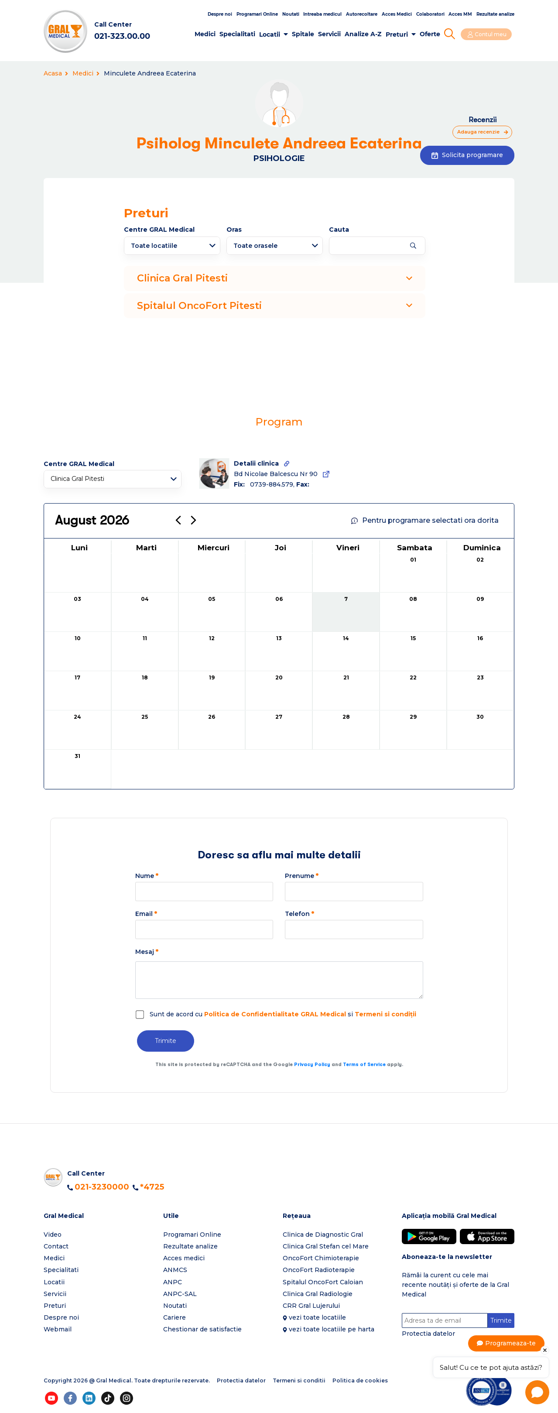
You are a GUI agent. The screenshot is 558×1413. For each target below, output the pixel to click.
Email (146, 914)
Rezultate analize (495, 14)
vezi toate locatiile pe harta (331, 1329)
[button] (100, 1216)
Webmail (58, 1329)
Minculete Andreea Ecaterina (150, 73)
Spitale (306, 34)
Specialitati (241, 34)
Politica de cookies (360, 1381)
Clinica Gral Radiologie (318, 1294)
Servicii (333, 34)
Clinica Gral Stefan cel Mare (326, 1246)
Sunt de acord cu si (283, 1014)
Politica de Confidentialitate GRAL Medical (275, 1014)
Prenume (301, 876)
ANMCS (175, 1270)
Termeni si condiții (385, 1014)
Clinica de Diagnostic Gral (323, 1234)
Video (53, 1234)
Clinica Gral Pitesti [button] (274, 278)
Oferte (433, 34)
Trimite (165, 1041)
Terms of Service (364, 1064)
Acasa (56, 73)
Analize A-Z (366, 34)
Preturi (400, 34)
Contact (56, 1246)
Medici (208, 34)
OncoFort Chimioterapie (321, 1258)
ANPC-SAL (180, 1294)
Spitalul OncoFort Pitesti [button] (274, 306)
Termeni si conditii (299, 1381)
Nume (146, 876)
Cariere (174, 1317)
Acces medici (184, 1258)
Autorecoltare (361, 14)
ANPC (172, 1282)
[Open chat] (537, 1392)
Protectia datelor (428, 1334)
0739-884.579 (271, 484)
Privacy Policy (312, 1064)
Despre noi (220, 14)
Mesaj (146, 952)
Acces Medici (397, 14)
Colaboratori (430, 14)
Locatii (273, 34)
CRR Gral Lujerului (311, 1306)
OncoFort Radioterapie (319, 1270)
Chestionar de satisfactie (202, 1329)
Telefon (299, 914)
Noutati (290, 14)
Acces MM (460, 14)
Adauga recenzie (476, 132)
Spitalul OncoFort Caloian (323, 1282)
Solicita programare (467, 155)
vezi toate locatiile (317, 1317)
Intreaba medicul (322, 14)
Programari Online (257, 14)
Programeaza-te (511, 1343)
